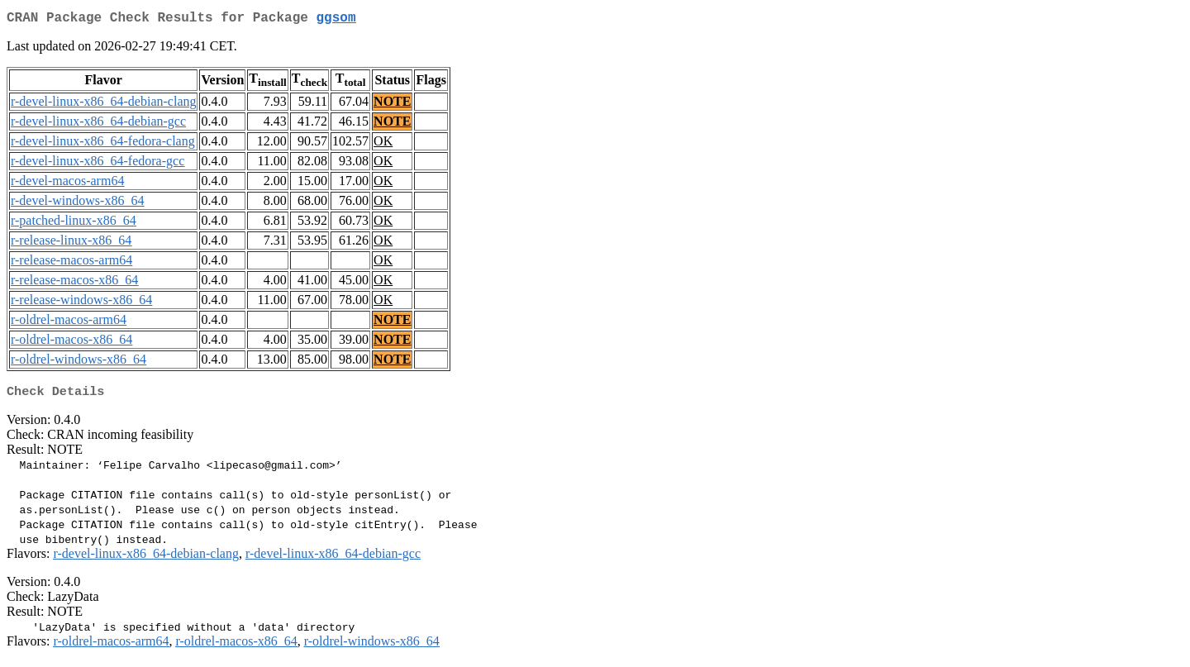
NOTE (392, 105)
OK (383, 144)
